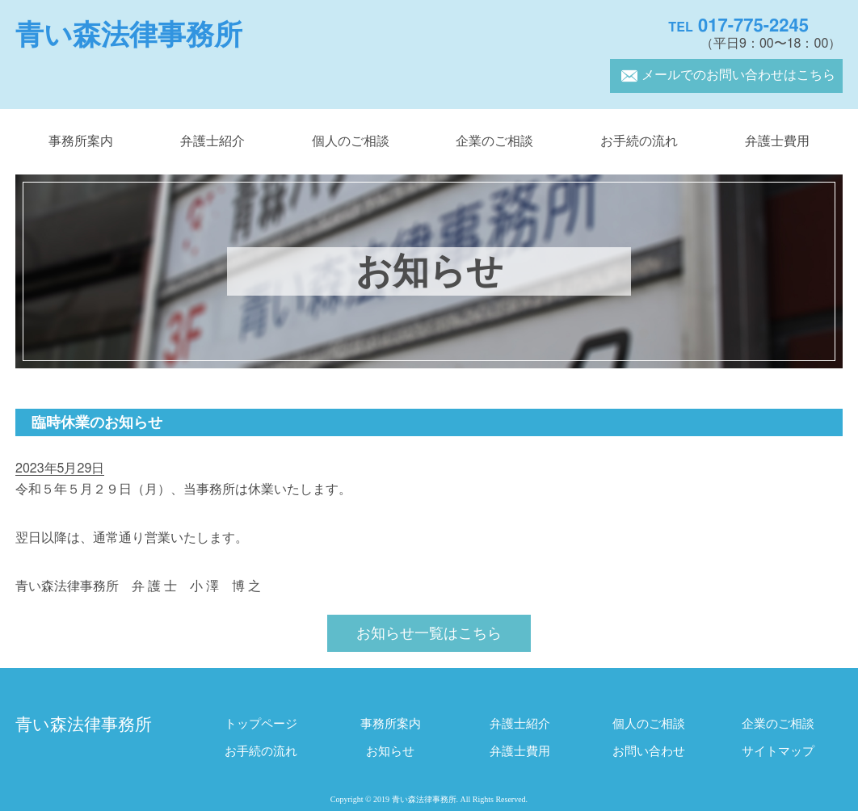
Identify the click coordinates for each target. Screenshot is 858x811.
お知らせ (390, 752)
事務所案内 (80, 141)
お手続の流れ (639, 141)
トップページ (261, 724)
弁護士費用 (777, 141)
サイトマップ (778, 752)
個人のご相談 (350, 141)
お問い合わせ (648, 752)
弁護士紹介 (212, 141)
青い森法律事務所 (128, 35)
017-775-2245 (738, 26)
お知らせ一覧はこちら (429, 634)
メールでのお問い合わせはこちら (726, 75)
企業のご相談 (494, 141)
